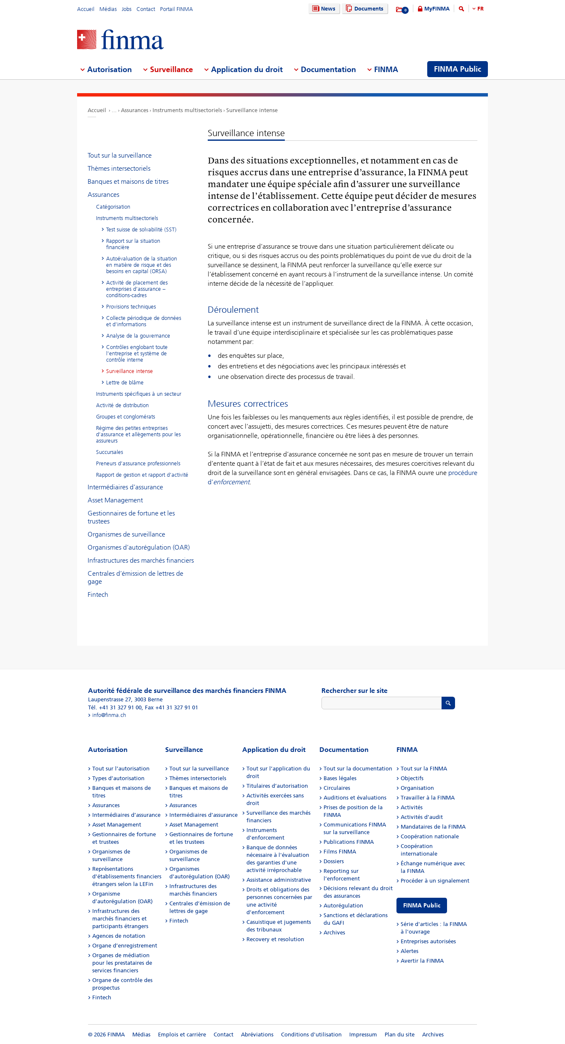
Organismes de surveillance (126, 534)
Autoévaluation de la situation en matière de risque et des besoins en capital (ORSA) (141, 264)
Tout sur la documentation (358, 768)
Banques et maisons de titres (128, 181)
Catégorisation (113, 207)
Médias (108, 9)
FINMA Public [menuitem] (457, 69)
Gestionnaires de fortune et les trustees (131, 517)
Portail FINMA (176, 9)
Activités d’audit (422, 817)
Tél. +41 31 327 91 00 (115, 707)
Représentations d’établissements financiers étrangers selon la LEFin (126, 876)
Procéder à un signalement (435, 881)
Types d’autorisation (118, 778)
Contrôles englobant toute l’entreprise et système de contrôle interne (137, 353)
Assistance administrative (278, 880)
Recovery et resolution (275, 939)
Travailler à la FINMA (428, 797)
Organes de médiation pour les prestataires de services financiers (122, 963)
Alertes (409, 951)
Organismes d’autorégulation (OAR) (139, 547)
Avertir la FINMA (422, 961)
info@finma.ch (109, 715)
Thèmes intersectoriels (119, 168)
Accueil (85, 9)
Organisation (417, 788)
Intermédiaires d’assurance (125, 487)
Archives (334, 932)
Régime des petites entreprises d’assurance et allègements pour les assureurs (138, 434)
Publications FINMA (349, 842)
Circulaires (337, 788)
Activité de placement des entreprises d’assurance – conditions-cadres (137, 288)
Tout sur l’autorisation (121, 768)
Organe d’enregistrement (124, 945)
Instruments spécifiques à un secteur (138, 394)
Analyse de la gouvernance (138, 336)
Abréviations (257, 1034)
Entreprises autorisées (428, 941)
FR (480, 8)
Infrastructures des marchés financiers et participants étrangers (120, 918)
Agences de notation (118, 936)
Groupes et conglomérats (125, 416)
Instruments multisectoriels (187, 110)
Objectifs (412, 778)
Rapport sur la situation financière (133, 244)
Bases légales (340, 778)
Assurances (134, 110)
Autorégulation (343, 905)
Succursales (109, 452)
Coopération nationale (430, 836)
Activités (412, 807)
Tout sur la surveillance (120, 155)
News (322, 8)
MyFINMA (437, 8)
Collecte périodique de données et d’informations (143, 321)
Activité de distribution (122, 405)
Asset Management (115, 500)
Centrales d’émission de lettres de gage (135, 577)
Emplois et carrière (182, 1034)
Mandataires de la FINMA (433, 827)
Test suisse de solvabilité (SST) (141, 229)
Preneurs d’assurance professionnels (138, 463)
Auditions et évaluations (355, 797)
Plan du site (400, 1034)
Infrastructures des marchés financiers (141, 560)
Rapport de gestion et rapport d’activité (142, 475)
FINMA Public (421, 905)
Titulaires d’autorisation (277, 786)
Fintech (98, 594)
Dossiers (334, 861)
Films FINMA (340, 851)
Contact (146, 9)
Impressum (363, 1034)
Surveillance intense (252, 110)
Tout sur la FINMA (424, 768)
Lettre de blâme (125, 382)
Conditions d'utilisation (311, 1034)
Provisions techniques (131, 306)
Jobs (126, 9)
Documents (363, 8)
